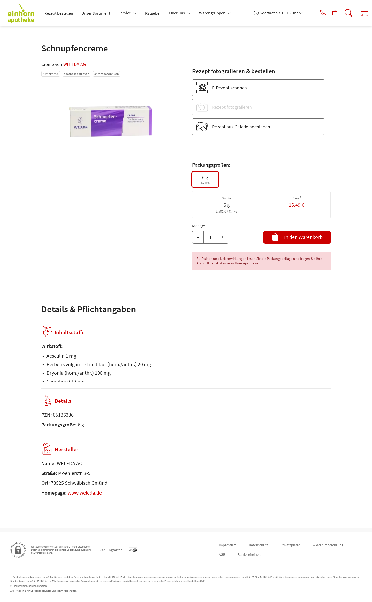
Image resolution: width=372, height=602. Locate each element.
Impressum (227, 545)
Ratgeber (153, 13)
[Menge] (210, 237)
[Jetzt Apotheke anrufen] (315, 13)
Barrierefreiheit (249, 554)
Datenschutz (258, 545)
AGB (222, 554)
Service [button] (125, 12)
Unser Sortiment (95, 13)
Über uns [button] (177, 12)
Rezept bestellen (58, 13)
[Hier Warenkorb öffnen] (329, 13)
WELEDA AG (74, 64)
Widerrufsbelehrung (328, 545)
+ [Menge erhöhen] (222, 237)
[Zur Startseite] (23, 13)
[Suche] (344, 13)
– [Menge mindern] (198, 237)
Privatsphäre (290, 545)
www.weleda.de (85, 496)
